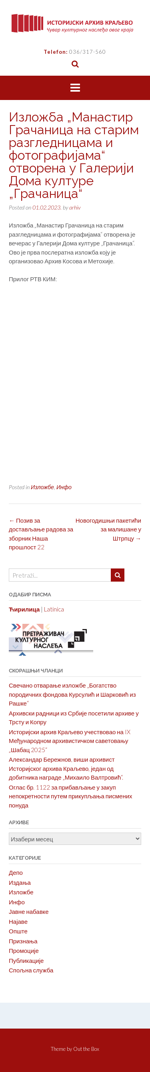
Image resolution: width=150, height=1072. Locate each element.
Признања (23, 941)
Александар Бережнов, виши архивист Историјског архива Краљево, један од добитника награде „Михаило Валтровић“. (66, 768)
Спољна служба (31, 970)
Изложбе (42, 487)
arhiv (74, 207)
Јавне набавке (29, 911)
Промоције (24, 950)
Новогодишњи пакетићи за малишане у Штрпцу (108, 529)
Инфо (64, 487)
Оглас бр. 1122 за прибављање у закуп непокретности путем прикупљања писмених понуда (70, 796)
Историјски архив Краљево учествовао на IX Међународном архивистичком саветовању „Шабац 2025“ (69, 740)
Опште (18, 931)
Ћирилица (24, 609)
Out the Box (86, 1049)
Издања (20, 882)
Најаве (18, 921)
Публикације (26, 960)
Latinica (54, 609)
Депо (16, 872)
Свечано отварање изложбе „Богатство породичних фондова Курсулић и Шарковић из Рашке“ (72, 694)
